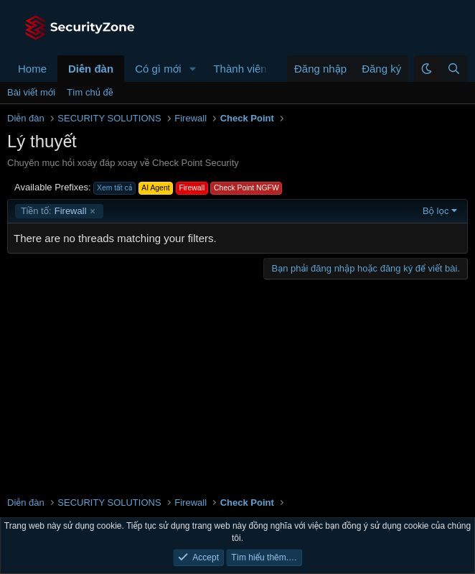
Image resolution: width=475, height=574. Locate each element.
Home (32, 69)
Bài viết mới (31, 92)
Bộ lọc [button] (436, 210)
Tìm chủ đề (90, 92)
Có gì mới (158, 69)
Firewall (54, 211)
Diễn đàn (90, 69)
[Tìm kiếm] (453, 68)
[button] (192, 68)
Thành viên (239, 69)
